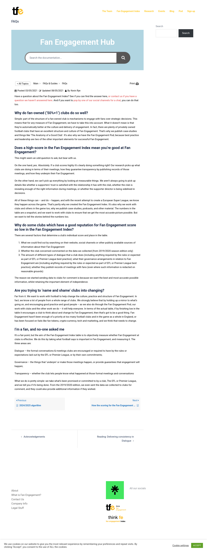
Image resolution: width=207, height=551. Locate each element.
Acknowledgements (34, 436)
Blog (172, 11)
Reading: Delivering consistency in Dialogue (110, 436)
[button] (134, 84)
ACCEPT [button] (197, 545)
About (14, 490)
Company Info (19, 503)
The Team (107, 11)
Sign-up (191, 11)
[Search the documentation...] (70, 58)
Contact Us (17, 499)
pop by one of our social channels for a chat (96, 100)
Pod (181, 11)
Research (149, 11)
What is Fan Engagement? (26, 494)
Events (161, 11)
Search (159, 26)
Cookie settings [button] (180, 545)
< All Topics (22, 83)
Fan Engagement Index (128, 11)
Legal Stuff (17, 508)
